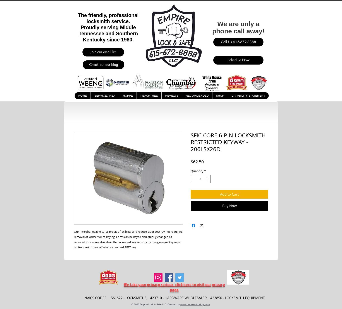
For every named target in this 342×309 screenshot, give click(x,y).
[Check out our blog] (103, 64)
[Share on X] (201, 225)
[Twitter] (179, 277)
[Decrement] (194, 179)
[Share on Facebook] (193, 225)
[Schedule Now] (238, 60)
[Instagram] (158, 277)
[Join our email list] (103, 52)
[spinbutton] (201, 179)
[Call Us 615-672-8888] (238, 42)
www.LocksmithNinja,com (195, 304)
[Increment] (207, 179)
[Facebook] (169, 277)
